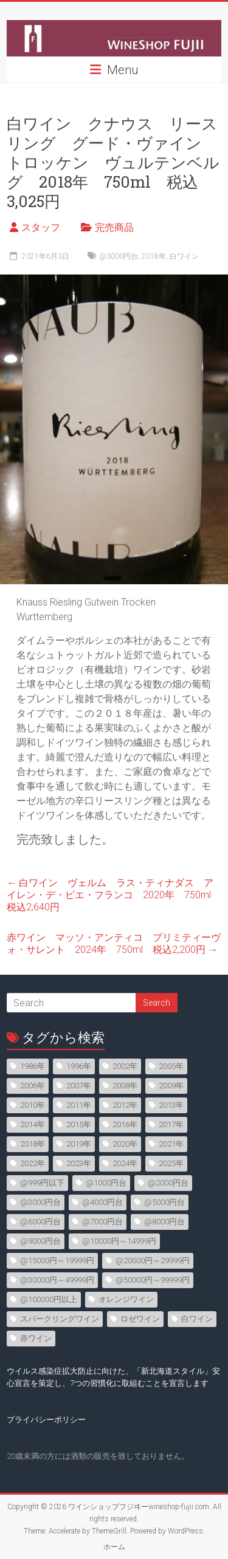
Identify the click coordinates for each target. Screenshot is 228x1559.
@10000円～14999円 (119, 1241)
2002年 (124, 1066)
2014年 (32, 1124)
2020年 (124, 1143)
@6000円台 (40, 1221)
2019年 (78, 1143)
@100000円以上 (48, 1299)
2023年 (78, 1163)
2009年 (171, 1085)
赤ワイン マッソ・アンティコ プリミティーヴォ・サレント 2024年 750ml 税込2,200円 (114, 943)
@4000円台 (102, 1202)
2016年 (124, 1124)
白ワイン (184, 256)
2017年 (171, 1124)
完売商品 (114, 227)
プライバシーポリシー (46, 1419)
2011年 (78, 1105)
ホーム (114, 1547)
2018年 (154, 256)
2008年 (124, 1085)
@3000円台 (118, 256)
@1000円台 (106, 1182)
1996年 (78, 1066)
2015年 (78, 1124)
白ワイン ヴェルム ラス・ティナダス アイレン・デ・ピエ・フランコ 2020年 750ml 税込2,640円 (114, 895)
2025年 (171, 1163)
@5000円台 (164, 1202)
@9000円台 (40, 1241)
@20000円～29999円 (153, 1260)
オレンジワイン (126, 1299)
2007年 (78, 1085)
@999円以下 (42, 1182)
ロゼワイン (140, 1318)
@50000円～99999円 (153, 1279)
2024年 (124, 1163)
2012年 (124, 1105)
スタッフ (40, 227)
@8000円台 (164, 1221)
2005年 (171, 1066)
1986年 (32, 1066)
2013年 (171, 1105)
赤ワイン (36, 1338)
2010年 (32, 1105)
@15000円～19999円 (57, 1260)
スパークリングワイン (59, 1318)
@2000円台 (168, 1182)
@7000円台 (102, 1221)
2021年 (171, 1143)
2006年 (32, 1085)
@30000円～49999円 (57, 1279)
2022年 (32, 1163)
